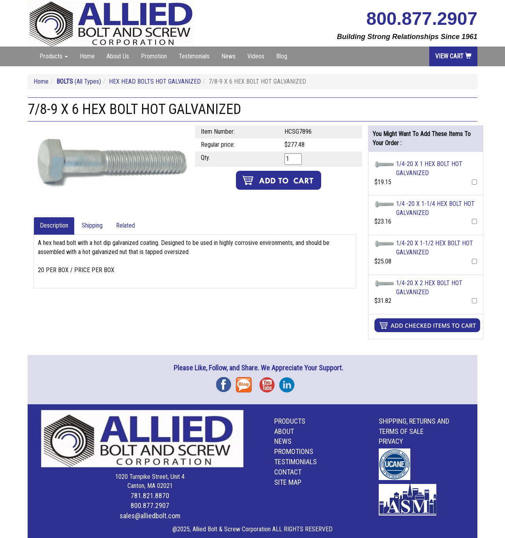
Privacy (391, 441)
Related (125, 225)
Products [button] (53, 56)
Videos (255, 56)
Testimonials (194, 56)
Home (87, 56)
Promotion (154, 56)
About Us (118, 56)
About (284, 431)
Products (289, 421)
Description (54, 225)
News (228, 56)
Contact (287, 472)
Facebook (226, 382)
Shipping (92, 225)
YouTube (269, 382)
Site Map (287, 482)
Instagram (289, 382)
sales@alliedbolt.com (150, 516)
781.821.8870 (150, 495)
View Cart (453, 56)
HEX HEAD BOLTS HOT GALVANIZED (155, 81)
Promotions (293, 451)
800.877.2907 (422, 18)
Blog (281, 56)
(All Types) (78, 81)
